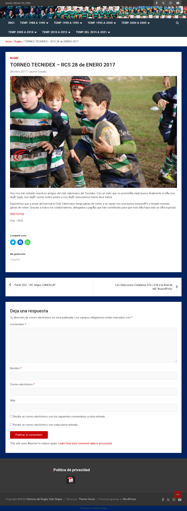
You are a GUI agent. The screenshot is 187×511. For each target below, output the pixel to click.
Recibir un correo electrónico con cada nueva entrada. (45, 424)
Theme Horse (87, 499)
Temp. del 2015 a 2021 (91, 32)
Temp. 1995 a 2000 (100, 22)
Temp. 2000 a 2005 (133, 22)
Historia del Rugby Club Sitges (44, 499)
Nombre (16, 368)
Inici (11, 22)
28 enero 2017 (18, 71)
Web (12, 400)
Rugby (14, 58)
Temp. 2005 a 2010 (20, 32)
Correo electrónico (22, 384)
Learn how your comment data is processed (85, 443)
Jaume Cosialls (37, 71)
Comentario (18, 324)
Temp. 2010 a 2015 (54, 32)
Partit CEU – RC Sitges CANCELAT (35, 285)
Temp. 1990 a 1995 (66, 22)
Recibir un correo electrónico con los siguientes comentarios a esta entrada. (59, 416)
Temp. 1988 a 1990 (32, 22)
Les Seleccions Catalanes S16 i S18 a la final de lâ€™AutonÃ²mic (143, 286)
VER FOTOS (17, 214)
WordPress (129, 499)
